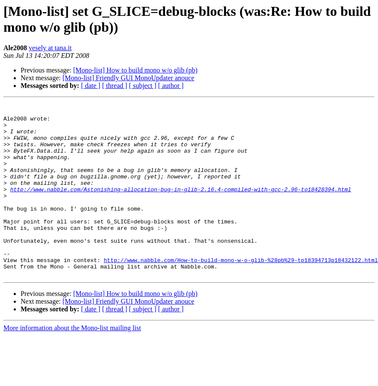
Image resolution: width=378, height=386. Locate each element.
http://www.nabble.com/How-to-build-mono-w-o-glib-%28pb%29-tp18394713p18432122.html (241, 292)
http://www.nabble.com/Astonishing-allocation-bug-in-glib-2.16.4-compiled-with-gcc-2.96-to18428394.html (180, 207)
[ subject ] (142, 85)
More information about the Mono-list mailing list (72, 362)
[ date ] (90, 85)
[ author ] (171, 85)
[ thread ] (114, 85)
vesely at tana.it (50, 47)
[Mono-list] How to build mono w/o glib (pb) (135, 70)
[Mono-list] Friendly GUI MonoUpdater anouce (129, 77)
